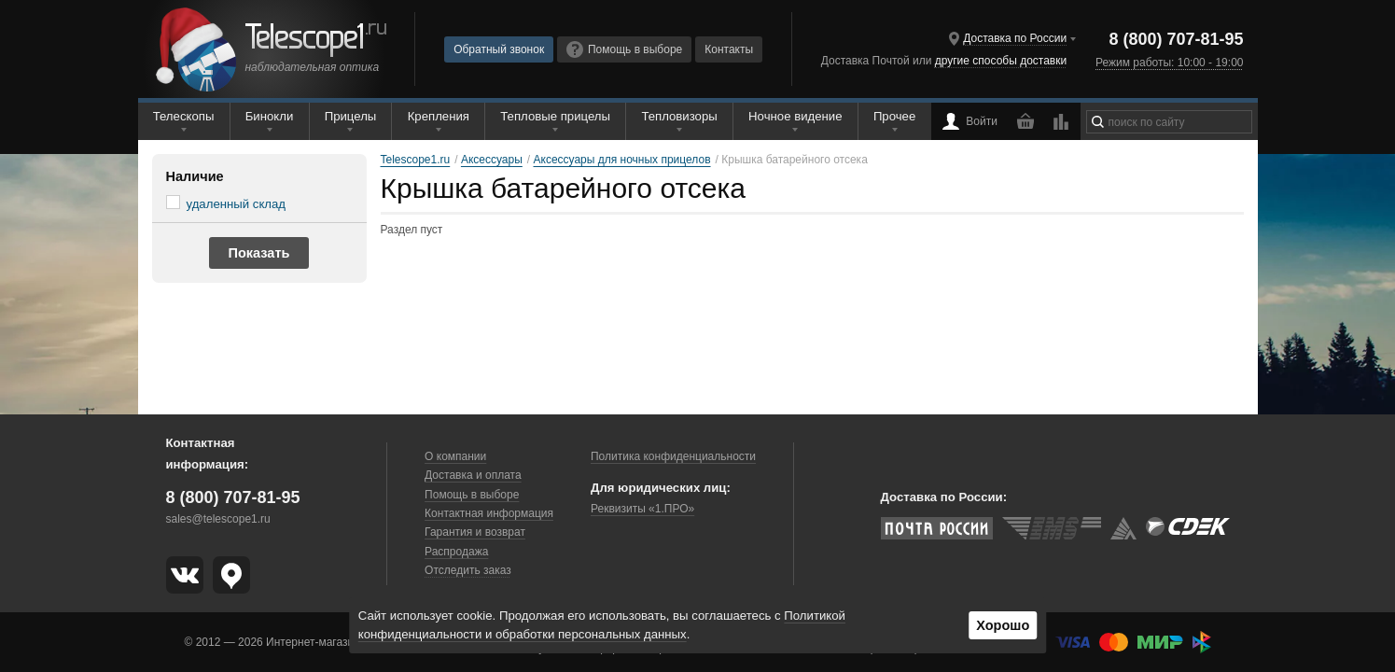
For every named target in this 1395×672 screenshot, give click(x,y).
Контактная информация (489, 513)
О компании (455, 456)
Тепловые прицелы (555, 116)
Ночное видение (795, 116)
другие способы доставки (1001, 60)
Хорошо (1002, 625)
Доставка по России (1015, 38)
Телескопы (184, 116)
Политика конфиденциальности (673, 456)
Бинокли (269, 116)
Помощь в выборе (624, 49)
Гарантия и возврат (475, 532)
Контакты (728, 49)
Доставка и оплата (473, 475)
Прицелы (351, 116)
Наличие (195, 176)
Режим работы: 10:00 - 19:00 (1169, 62)
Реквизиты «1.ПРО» (642, 508)
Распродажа (456, 551)
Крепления (438, 116)
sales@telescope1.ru (218, 518)
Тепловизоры (679, 116)
